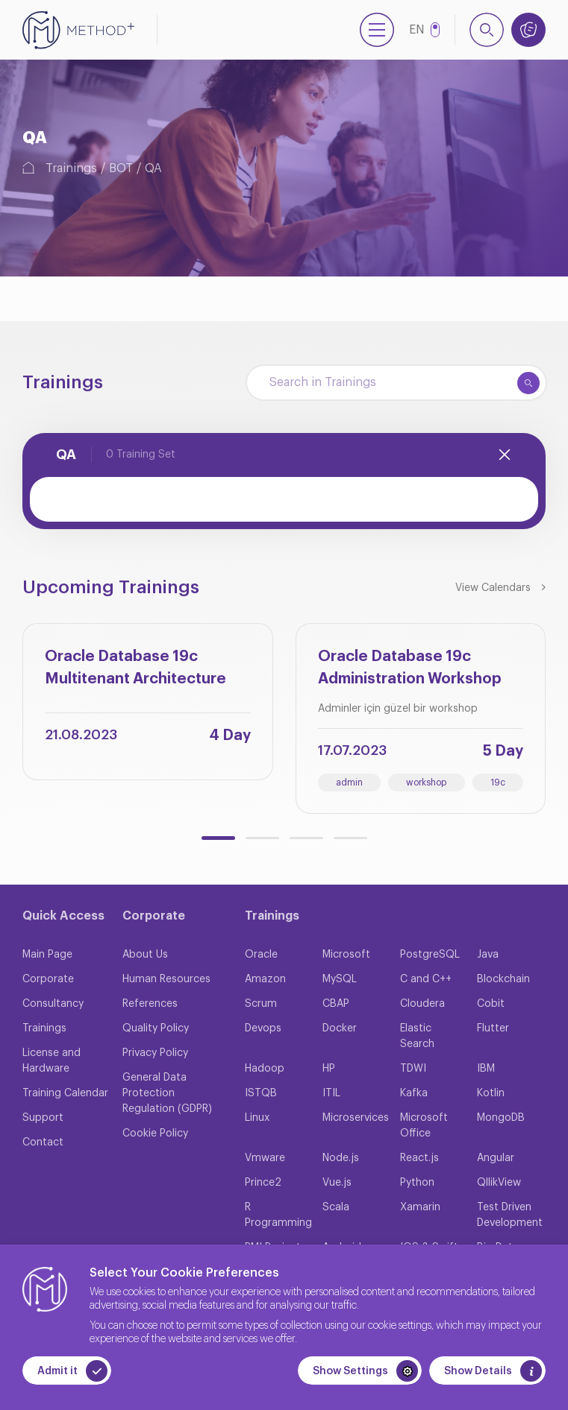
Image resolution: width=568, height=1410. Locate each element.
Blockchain (503, 979)
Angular (495, 1158)
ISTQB (261, 1093)
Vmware (265, 1158)
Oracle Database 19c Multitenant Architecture (135, 667)
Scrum (261, 1004)
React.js (419, 1158)
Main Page (47, 954)
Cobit (491, 1004)
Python (417, 1182)
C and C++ (426, 979)
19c (497, 782)
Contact (42, 1142)
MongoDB (501, 1118)
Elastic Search (417, 1036)
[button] (218, 838)
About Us (145, 954)
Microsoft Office (424, 1126)
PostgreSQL (430, 954)
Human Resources (166, 979)
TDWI (413, 1068)
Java (488, 954)
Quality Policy (155, 1028)
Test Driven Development (510, 1215)
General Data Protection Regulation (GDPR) (167, 1093)
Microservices (355, 1118)
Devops (263, 1028)
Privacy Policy (155, 1053)
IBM (486, 1068)
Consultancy (53, 1004)
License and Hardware (51, 1061)
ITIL (331, 1093)
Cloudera (422, 1004)
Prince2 (263, 1182)
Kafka (414, 1093)
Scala (335, 1207)
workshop (426, 782)
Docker (339, 1028)
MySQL (339, 979)
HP (328, 1068)
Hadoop (264, 1068)
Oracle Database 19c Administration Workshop (410, 667)
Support (42, 1118)
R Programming (278, 1215)
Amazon (265, 979)
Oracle (261, 954)
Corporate (48, 979)
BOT (121, 168)
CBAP (335, 1004)
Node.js (340, 1158)
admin (349, 782)
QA (153, 168)
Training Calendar (65, 1093)
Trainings (71, 168)
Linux (257, 1118)
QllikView (499, 1182)
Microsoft (346, 954)
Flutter (493, 1028)
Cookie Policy (155, 1133)
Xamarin (420, 1207)
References (150, 1004)
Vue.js (337, 1182)
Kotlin (491, 1093)
